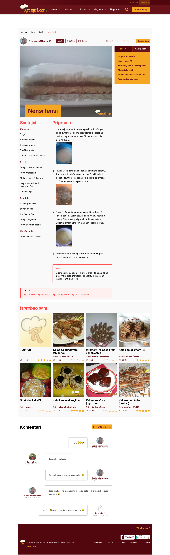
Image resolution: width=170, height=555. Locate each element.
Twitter (110, 543)
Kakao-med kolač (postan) (134, 387)
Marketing (64, 543)
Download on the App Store (128, 537)
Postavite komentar (102, 427)
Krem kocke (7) (125, 61)
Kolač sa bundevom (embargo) (68, 337)
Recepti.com (33, 8)
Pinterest (146, 543)
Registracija (134, 2)
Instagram (134, 543)
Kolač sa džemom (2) (134, 337)
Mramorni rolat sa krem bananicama (101, 337)
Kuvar (54, 9)
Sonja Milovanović (42, 41)
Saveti (82, 9)
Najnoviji (123, 49)
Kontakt (71, 543)
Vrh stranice (142, 528)
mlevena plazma (82, 294)
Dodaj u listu (143, 41)
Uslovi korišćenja (53, 543)
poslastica (45, 294)
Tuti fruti (35, 337)
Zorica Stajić (32, 462)
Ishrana (68, 9)
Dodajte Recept (141, 9)
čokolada (31, 294)
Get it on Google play (143, 537)
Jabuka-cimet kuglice (68, 387)
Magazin (98, 9)
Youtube (121, 543)
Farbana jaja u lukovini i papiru (132, 65)
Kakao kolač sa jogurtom (101, 387)
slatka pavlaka (63, 294)
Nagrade (114, 9)
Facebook (98, 543)
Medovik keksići (125, 70)
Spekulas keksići (35, 387)
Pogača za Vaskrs (126, 56)
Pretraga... (126, 9)
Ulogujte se (145, 2)
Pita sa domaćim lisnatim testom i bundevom (132, 74)
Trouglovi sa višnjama (128, 79)
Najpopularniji (141, 49)
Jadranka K (100, 513)
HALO (35, 547)
